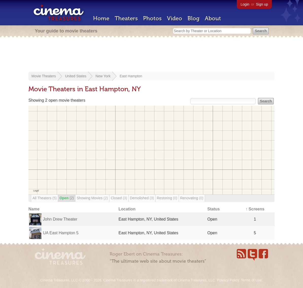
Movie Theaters (43, 76)
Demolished (142, 198)
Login (245, 4)
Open (66, 198)
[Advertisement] (151, 55)
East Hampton (131, 76)
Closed (119, 198)
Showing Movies (92, 198)
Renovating (192, 198)
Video (174, 18)
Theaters (126, 18)
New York (102, 76)
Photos (152, 18)
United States (75, 76)
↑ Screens (254, 209)
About (213, 18)
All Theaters (44, 198)
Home (101, 18)
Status (213, 209)
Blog (193, 18)
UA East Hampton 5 (61, 233)
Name (34, 209)
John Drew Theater (60, 219)
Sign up (262, 4)
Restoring (167, 198)
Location (127, 209)
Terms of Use (251, 280)
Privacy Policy (228, 280)
